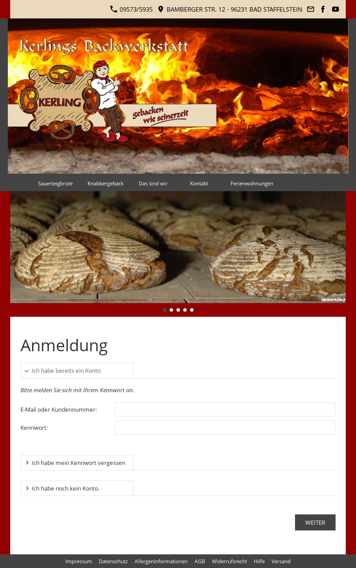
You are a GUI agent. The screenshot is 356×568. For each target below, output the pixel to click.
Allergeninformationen (161, 561)
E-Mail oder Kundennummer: (58, 409)
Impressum (78, 561)
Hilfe (259, 561)
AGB (200, 561)
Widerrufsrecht (229, 561)
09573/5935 (131, 9)
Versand (281, 561)
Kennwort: (34, 427)
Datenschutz (113, 561)
